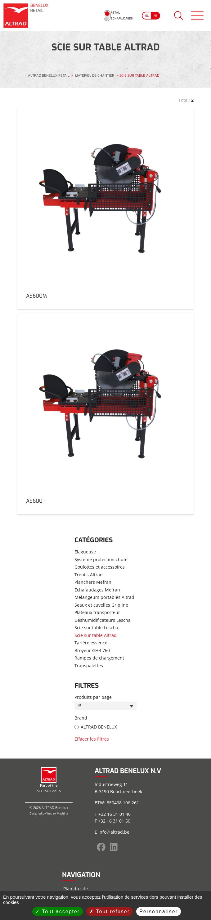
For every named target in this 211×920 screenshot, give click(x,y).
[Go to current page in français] (149, 15)
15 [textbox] (79, 706)
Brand (80, 718)
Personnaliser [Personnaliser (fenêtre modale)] (158, 911)
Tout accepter (57, 911)
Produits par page (93, 697)
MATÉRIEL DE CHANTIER (94, 76)
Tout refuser (109, 911)
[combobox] (105, 706)
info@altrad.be (113, 832)
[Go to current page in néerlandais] (138, 15)
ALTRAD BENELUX (99, 727)
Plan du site (75, 889)
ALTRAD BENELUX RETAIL (49, 76)
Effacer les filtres (91, 739)
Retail (101, 11)
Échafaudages (110, 19)
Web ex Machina (57, 813)
